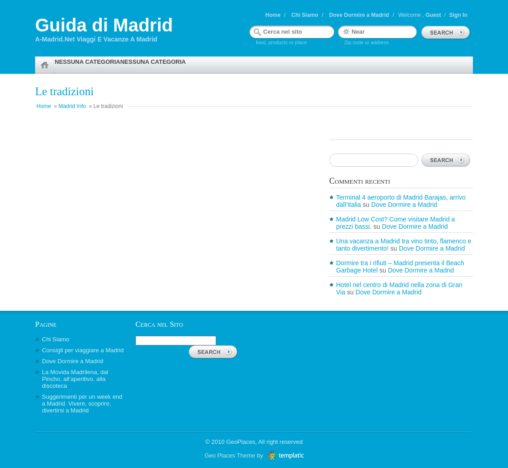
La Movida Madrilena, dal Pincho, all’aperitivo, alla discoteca (75, 379)
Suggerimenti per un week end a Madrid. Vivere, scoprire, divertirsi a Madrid (82, 403)
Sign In (458, 15)
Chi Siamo (304, 15)
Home (272, 15)
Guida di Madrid (104, 25)
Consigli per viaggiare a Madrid (83, 350)
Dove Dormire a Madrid (359, 15)
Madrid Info (72, 106)
